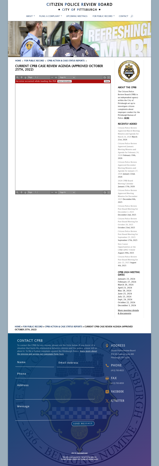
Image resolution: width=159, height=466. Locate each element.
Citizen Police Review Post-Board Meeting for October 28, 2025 (128, 222)
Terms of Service (87, 459)
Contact (123, 16)
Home (18, 327)
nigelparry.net (82, 453)
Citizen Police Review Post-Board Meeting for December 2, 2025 (128, 209)
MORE (126, 118)
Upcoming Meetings (76, 16)
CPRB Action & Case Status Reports (63, 327)
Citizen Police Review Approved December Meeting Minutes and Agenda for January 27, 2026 (128, 168)
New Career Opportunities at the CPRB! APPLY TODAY (127, 247)
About (29, 16)
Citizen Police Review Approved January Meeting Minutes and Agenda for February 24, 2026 (128, 149)
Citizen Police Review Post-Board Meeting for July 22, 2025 (128, 260)
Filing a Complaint (49, 16)
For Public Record (102, 16)
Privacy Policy (72, 459)
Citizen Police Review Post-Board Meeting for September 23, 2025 (128, 234)
